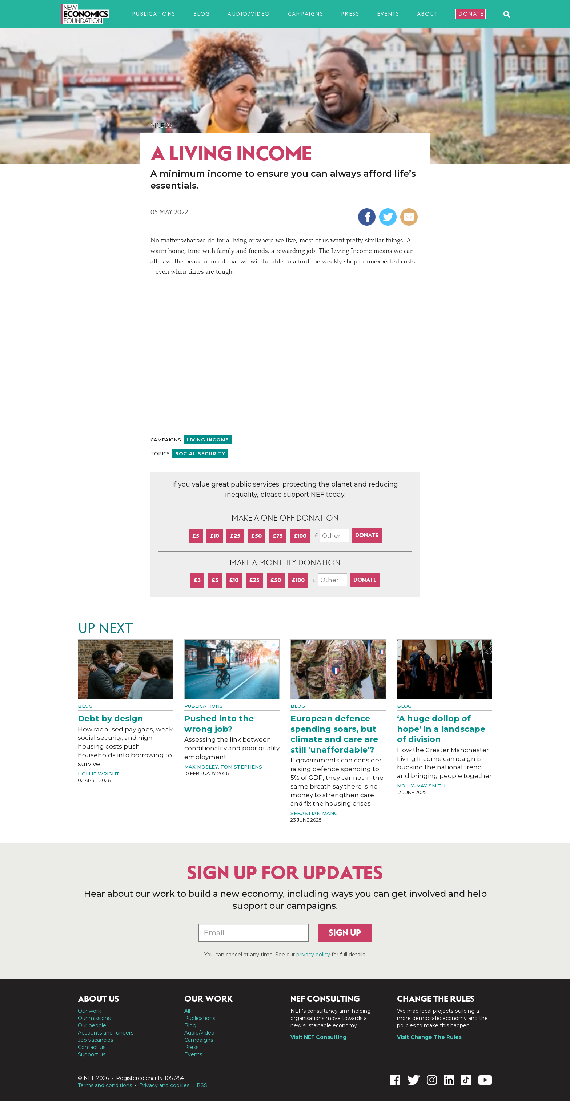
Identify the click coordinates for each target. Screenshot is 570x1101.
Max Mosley (201, 767)
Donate (470, 14)
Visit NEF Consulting (318, 1037)
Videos (161, 125)
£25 (235, 536)
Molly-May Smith (421, 786)
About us (98, 999)
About (427, 14)
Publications (154, 14)
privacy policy (313, 954)
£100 (300, 536)
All (187, 1011)
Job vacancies (95, 1040)
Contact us (91, 1047)
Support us (91, 1054)
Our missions (94, 1018)
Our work (89, 1011)
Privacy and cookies (164, 1085)
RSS (202, 1085)
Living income (207, 440)
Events (388, 14)
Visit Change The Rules (429, 1037)
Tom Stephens (241, 767)
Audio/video (249, 14)
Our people (92, 1025)
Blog (201, 14)
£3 (197, 580)
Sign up (345, 932)
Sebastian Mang (314, 813)
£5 (195, 536)
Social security (200, 453)
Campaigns (306, 14)
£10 (214, 536)
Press (350, 14)
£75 (278, 536)
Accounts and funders (105, 1032)
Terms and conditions (105, 1085)
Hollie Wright (99, 774)
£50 (256, 536)
